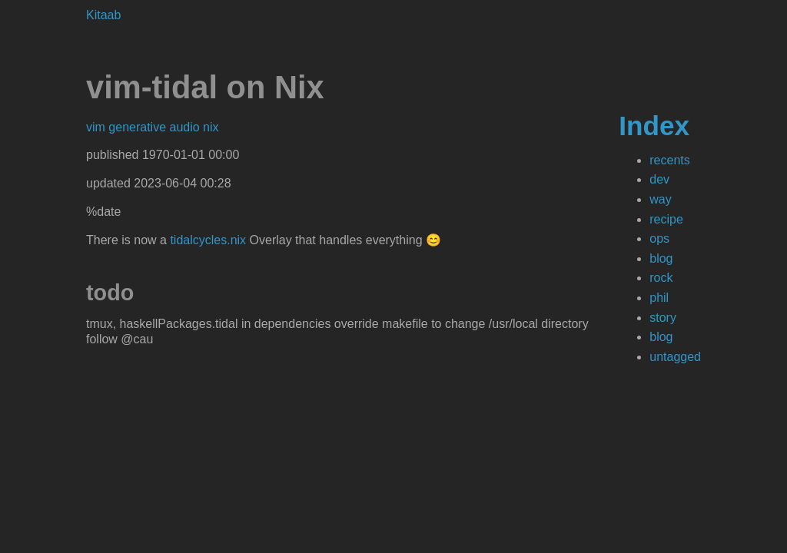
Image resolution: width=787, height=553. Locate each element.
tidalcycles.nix (208, 240)
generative (138, 127)
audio (187, 127)
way (660, 199)
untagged (675, 356)
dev (659, 179)
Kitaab (103, 15)
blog (660, 258)
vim (97, 127)
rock (660, 277)
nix (210, 127)
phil (659, 297)
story (662, 317)
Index (654, 126)
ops (659, 238)
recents (669, 160)
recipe (666, 219)
